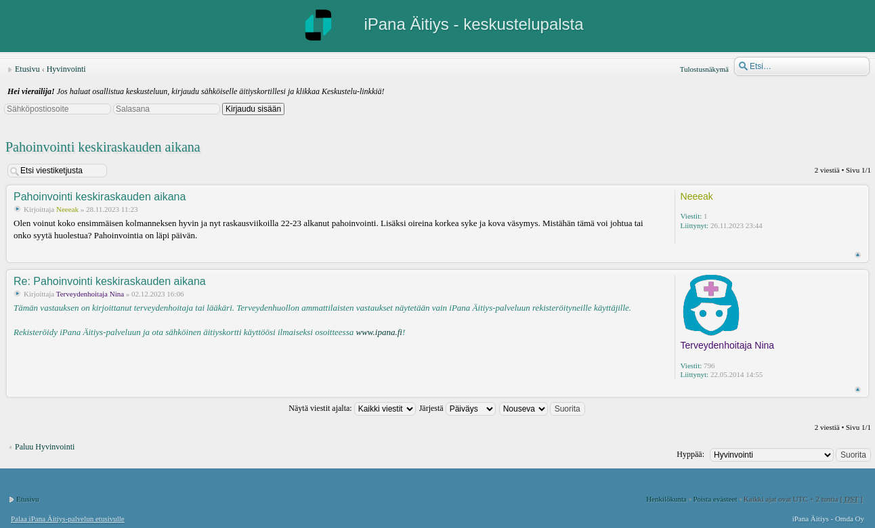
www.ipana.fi (379, 332)
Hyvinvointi (66, 69)
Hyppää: (690, 454)
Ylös (857, 255)
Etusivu (27, 69)
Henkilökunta (666, 499)
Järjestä (457, 408)
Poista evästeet (715, 499)
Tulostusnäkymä (704, 69)
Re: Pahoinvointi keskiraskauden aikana (110, 281)
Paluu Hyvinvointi (44, 447)
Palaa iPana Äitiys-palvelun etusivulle (68, 518)
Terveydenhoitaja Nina (90, 294)
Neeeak (67, 209)
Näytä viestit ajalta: (352, 408)
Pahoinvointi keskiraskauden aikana (102, 146)
